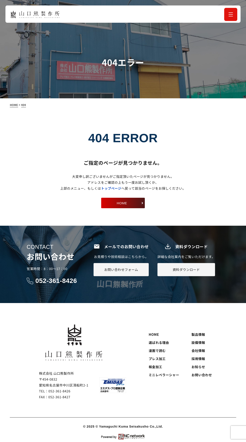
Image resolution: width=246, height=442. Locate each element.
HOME (154, 334)
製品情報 (198, 334)
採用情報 (198, 358)
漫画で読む (157, 350)
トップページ (111, 188)
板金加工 (155, 366)
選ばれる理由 (159, 342)
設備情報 (198, 342)
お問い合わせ (201, 374)
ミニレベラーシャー (164, 374)
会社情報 (198, 350)
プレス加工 (157, 358)
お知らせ (198, 366)
